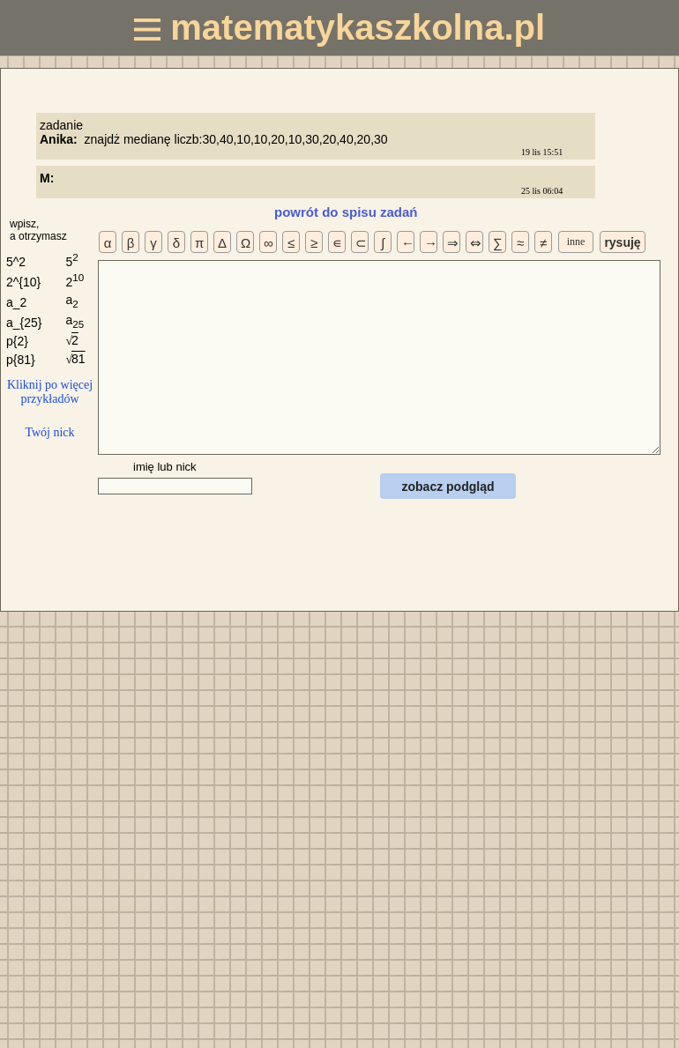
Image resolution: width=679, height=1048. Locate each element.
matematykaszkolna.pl (339, 27)
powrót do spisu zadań (346, 211)
